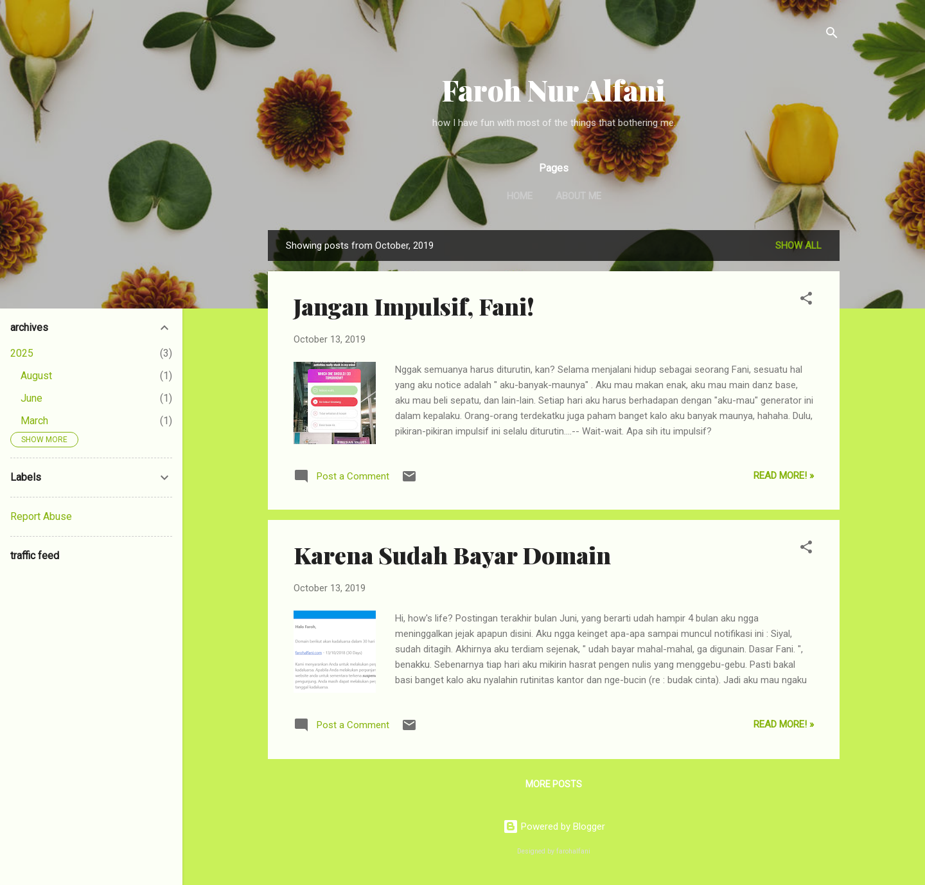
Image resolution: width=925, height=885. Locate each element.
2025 (21, 353)
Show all (798, 245)
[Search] (832, 35)
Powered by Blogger (554, 826)
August (36, 376)
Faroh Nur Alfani (553, 90)
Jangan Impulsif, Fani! (414, 306)
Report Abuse (41, 516)
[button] (806, 300)
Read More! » (783, 475)
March (34, 421)
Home (520, 196)
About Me (578, 196)
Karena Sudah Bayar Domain (452, 554)
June (31, 398)
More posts (553, 784)
